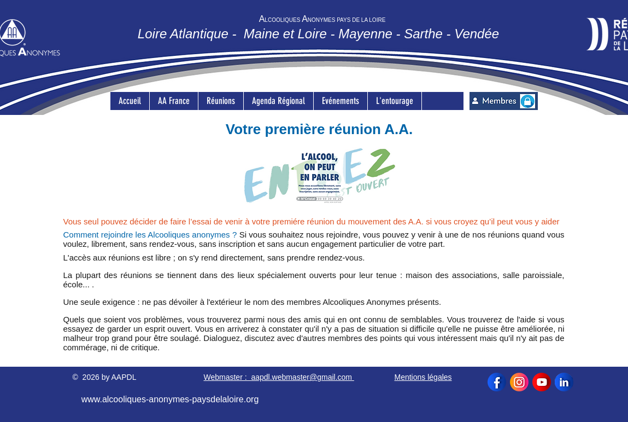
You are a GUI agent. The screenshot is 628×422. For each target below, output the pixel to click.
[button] (220, 101)
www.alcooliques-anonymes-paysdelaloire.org (170, 399)
